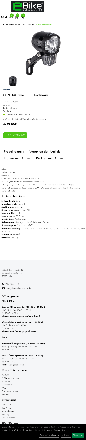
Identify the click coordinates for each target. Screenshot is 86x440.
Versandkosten (8, 411)
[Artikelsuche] (2, 17)
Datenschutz (7, 385)
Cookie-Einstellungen (49, 435)
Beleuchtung (28, 25)
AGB (4, 388)
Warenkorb (6, 405)
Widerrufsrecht (8, 418)
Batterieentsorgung (10, 391)
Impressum (6, 381)
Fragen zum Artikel (17, 158)
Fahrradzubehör (13, 25)
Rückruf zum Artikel (50, 158)
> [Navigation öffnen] (5, 6)
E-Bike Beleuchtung (44, 25)
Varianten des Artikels (44, 151)
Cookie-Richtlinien (62, 430)
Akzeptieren (78, 435)
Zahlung (5, 415)
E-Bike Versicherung (10, 378)
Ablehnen (65, 435)
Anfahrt (5, 395)
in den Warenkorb (15, 135)
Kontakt (5, 375)
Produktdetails (14, 151)
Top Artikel (6, 408)
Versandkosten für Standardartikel (34, 119)
